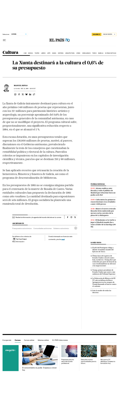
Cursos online (29, 340)
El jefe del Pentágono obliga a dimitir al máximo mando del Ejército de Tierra (103, 250)
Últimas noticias (110, 53)
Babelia (100, 53)
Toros (94, 53)
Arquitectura (69, 53)
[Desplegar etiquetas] (75, 228)
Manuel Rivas (21, 85)
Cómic (78, 53)
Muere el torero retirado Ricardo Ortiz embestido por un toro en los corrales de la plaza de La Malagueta (103, 212)
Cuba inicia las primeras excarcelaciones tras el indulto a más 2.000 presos (103, 202)
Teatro (37, 53)
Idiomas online (43, 340)
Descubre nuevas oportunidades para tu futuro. (88, 361)
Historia (61, 53)
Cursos (18, 340)
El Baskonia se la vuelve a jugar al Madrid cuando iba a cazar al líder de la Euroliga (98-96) (103, 223)
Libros (43, 53)
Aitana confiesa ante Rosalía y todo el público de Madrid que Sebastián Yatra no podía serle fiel (103, 191)
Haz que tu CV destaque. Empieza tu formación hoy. (108, 361)
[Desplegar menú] (4, 40)
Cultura (10, 52)
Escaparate (7, 340)
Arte (48, 53)
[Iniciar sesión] (109, 34)
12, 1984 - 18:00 (28, 88)
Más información (18, 241)
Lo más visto (96, 242)
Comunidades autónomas (42, 228)
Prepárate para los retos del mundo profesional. (67, 361)
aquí (63, 239)
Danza (54, 53)
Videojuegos (86, 53)
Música (30, 53)
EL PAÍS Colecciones (60, 340)
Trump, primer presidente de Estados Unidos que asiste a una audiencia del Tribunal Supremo (103, 272)
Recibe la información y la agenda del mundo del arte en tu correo (38, 217)
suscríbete (96, 34)
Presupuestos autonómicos (22, 228)
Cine (25, 53)
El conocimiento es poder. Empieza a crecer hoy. (39, 369)
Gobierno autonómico (61, 228)
